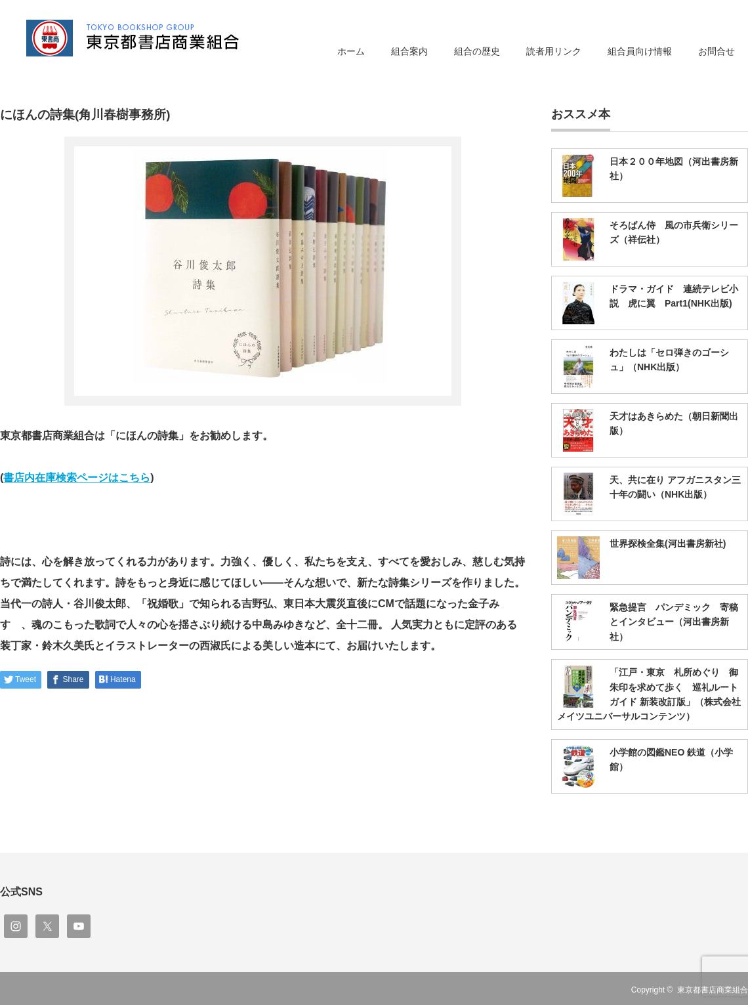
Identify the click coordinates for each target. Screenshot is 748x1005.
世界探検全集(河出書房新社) (668, 543)
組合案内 (409, 51)
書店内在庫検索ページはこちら (76, 477)
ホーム (351, 51)
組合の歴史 (477, 51)
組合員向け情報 (640, 51)
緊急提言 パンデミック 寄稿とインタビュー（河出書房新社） (674, 622)
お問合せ (716, 51)
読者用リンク (553, 51)
